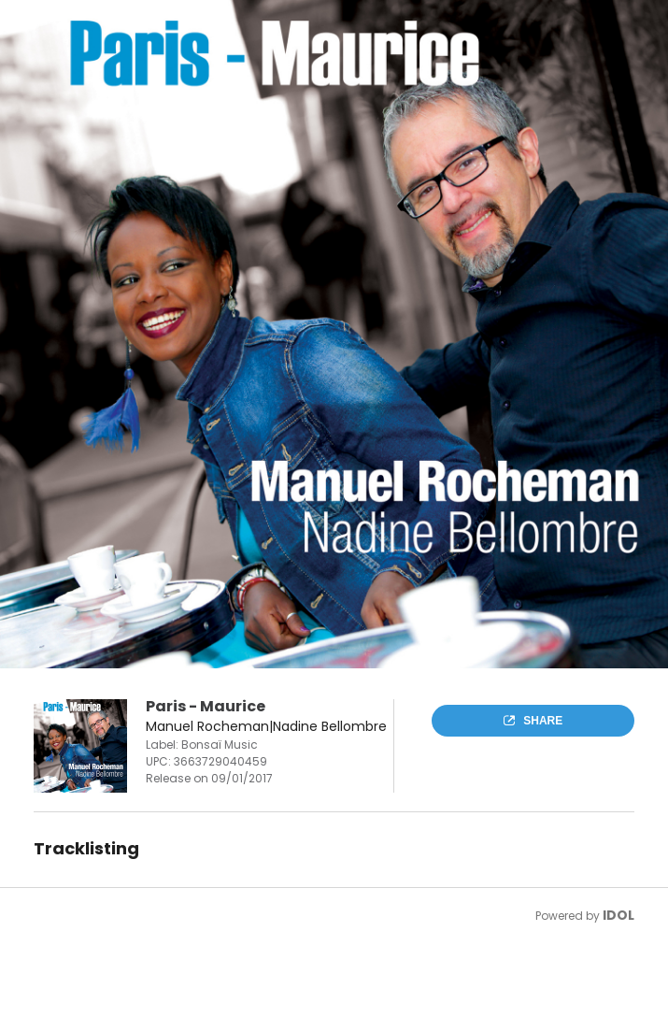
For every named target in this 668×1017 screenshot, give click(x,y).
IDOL (618, 915)
